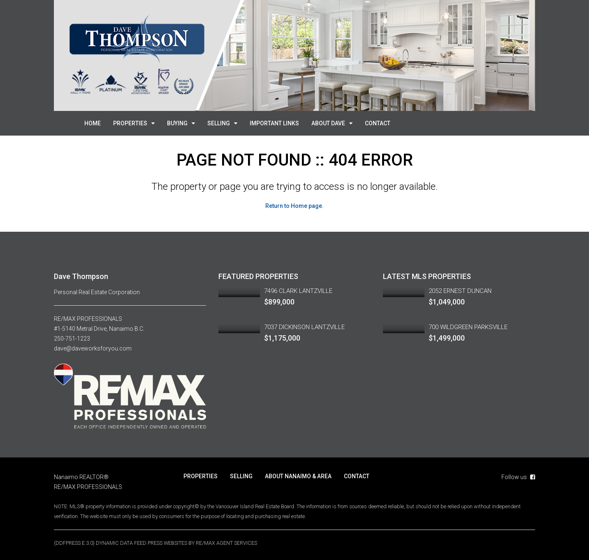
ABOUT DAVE (328, 123)
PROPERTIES (130, 123)
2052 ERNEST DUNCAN (460, 291)
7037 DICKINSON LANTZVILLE (304, 327)
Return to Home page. (294, 206)
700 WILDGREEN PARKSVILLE (468, 327)
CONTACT (377, 123)
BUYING (177, 123)
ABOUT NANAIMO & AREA (298, 475)
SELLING (218, 123)
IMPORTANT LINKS (274, 123)
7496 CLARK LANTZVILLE (298, 291)
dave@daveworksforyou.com (93, 348)
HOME (92, 123)
